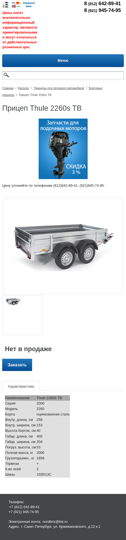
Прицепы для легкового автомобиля (59, 88)
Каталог (23, 88)
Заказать (17, 365)
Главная (8, 88)
